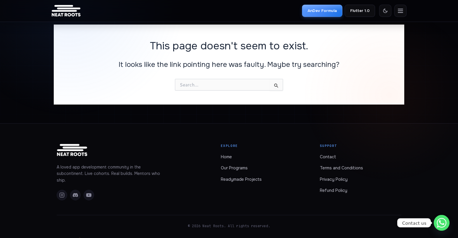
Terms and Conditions (341, 168)
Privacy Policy (334, 179)
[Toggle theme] (385, 11)
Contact (328, 156)
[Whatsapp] (442, 223)
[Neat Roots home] (66, 11)
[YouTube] (89, 195)
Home (226, 156)
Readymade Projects (241, 179)
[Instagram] (62, 195)
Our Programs (234, 168)
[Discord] (75, 195)
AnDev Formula (322, 10)
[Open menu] (400, 11)
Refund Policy (333, 190)
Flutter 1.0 (359, 10)
